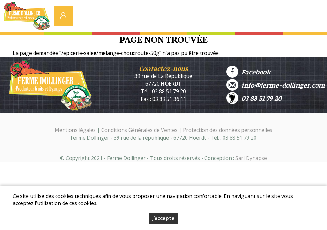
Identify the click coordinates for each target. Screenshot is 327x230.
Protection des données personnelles (227, 130)
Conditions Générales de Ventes (140, 130)
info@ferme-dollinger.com (275, 85)
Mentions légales (75, 130)
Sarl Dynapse (251, 158)
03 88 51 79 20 (254, 98)
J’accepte (163, 218)
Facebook (248, 72)
